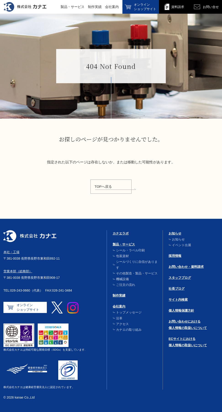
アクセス (122, 324)
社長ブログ (177, 288)
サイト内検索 (178, 299)
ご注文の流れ (125, 285)
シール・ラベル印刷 (130, 250)
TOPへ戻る (103, 186)
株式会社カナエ (25, 7)
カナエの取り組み (129, 329)
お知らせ (175, 233)
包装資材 (122, 256)
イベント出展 (181, 245)
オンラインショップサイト (28, 307)
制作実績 (95, 7)
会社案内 (112, 7)
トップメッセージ (129, 312)
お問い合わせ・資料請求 (186, 267)
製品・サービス (73, 7)
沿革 (119, 318)
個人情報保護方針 (181, 310)
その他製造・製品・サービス (137, 273)
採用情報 (175, 256)
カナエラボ (121, 233)
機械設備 (122, 279)
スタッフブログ (180, 277)
